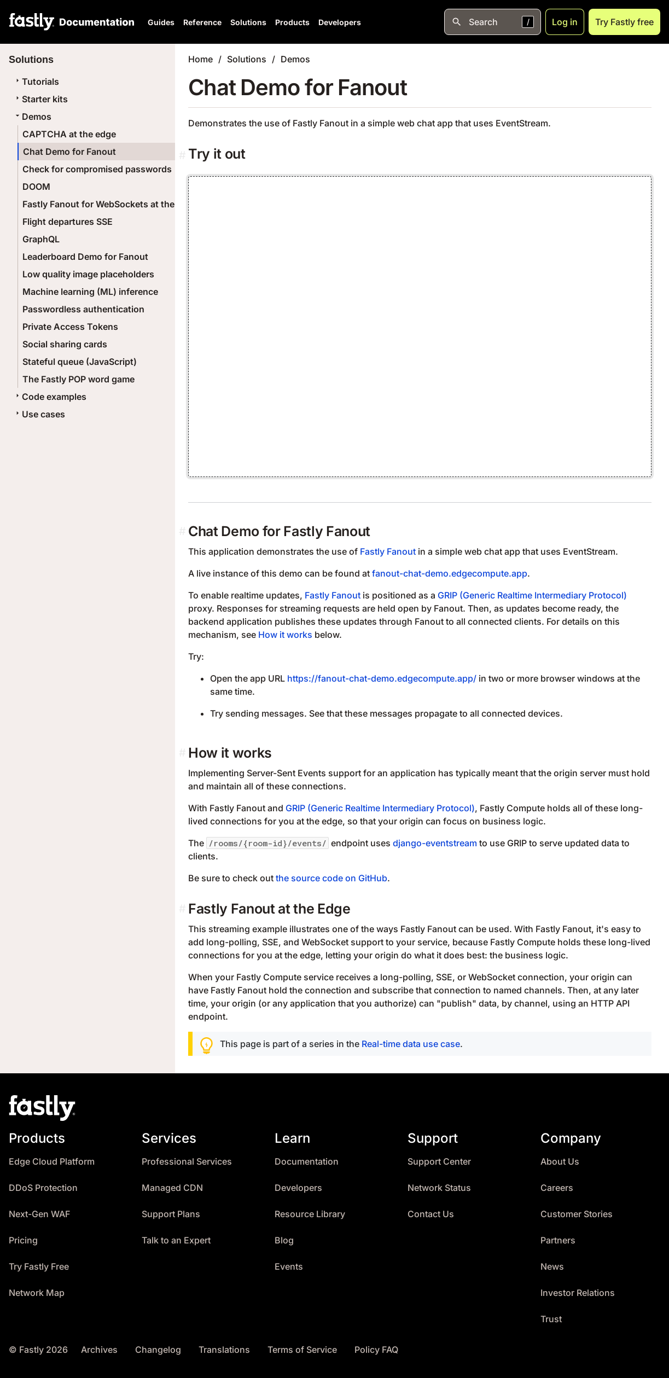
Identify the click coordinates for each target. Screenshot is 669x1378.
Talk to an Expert (176, 1240)
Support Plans (171, 1214)
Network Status (439, 1188)
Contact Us (431, 1214)
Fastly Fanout (388, 551)
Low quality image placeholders (88, 274)
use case (441, 1043)
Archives (99, 1350)
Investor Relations (577, 1293)
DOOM (36, 186)
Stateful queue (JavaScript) (79, 361)
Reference (202, 22)
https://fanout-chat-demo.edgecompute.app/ (381, 678)
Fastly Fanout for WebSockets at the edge (109, 204)
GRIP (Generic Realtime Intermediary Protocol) (532, 595)
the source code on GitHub (331, 878)
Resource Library (310, 1214)
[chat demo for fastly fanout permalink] (183, 531)
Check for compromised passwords (97, 169)
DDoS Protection (43, 1188)
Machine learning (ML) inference (90, 291)
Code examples (49, 396)
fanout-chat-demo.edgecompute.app (449, 573)
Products (292, 22)
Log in (565, 21)
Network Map (37, 1293)
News (552, 1266)
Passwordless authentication (83, 309)
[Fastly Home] (32, 22)
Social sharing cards (64, 344)
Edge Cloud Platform (52, 1161)
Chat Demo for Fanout (69, 151)
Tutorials (36, 81)
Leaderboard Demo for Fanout (85, 256)
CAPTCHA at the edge (69, 134)
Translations (224, 1350)
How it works (285, 634)
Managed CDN (172, 1188)
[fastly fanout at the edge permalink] (183, 909)
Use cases (39, 414)
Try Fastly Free (39, 1266)
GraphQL (41, 239)
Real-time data (391, 1043)
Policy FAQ (376, 1350)
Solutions (248, 22)
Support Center (439, 1161)
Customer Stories (576, 1214)
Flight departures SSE (67, 221)
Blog (284, 1240)
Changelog (158, 1350)
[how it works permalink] (183, 753)
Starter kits (40, 99)
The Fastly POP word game (78, 379)
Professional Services (187, 1161)
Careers (556, 1188)
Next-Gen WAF (39, 1214)
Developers (339, 22)
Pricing (23, 1240)
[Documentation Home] (95, 22)
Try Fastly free (624, 21)
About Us (559, 1161)
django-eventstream (435, 843)
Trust (551, 1319)
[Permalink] (183, 155)
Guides (161, 22)
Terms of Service (302, 1350)
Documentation (307, 1161)
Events (289, 1266)
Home (200, 59)
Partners (557, 1240)
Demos (32, 116)
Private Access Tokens (70, 326)
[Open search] (492, 22)
